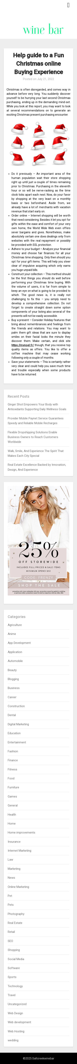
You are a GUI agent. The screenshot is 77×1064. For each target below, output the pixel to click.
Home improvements (21, 832)
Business (14, 688)
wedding (13, 1040)
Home (12, 823)
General (13, 805)
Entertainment (17, 742)
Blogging (13, 679)
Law (10, 859)
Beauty (12, 670)
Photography (16, 914)
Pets (11, 905)
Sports (12, 977)
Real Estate (15, 923)
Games (12, 796)
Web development (19, 1022)
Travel (11, 995)
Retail (11, 932)
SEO (10, 941)
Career (12, 697)
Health (12, 814)
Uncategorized (17, 1004)
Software (14, 968)
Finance (13, 760)
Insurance (14, 841)
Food (11, 778)
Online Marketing (18, 887)
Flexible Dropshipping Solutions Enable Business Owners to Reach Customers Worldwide (33, 437)
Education (14, 733)
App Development (19, 643)
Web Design (15, 1013)
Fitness (12, 769)
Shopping (14, 950)
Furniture (13, 787)
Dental (12, 715)
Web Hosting (16, 1031)
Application (15, 652)
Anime (12, 634)
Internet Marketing (19, 850)
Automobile (15, 661)
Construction (16, 706)
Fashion (13, 751)
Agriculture (15, 625)
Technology (15, 986)
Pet (10, 896)
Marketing (14, 869)
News (11, 878)
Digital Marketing (18, 724)
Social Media (16, 959)
